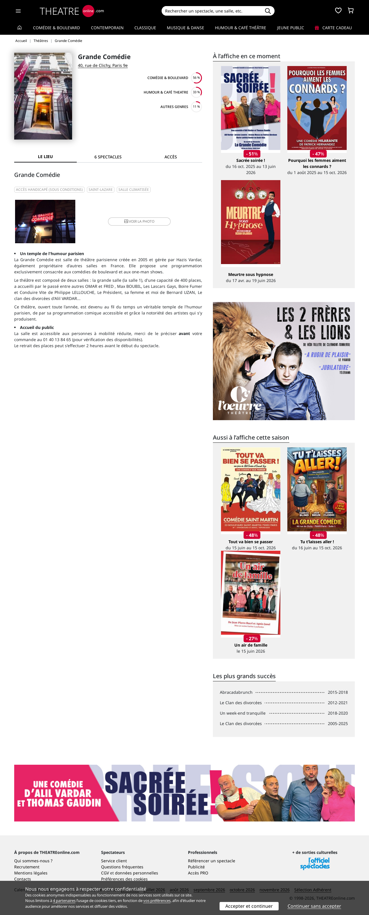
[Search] (211, 11)
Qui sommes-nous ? (33, 860)
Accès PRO (198, 873)
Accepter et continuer (249, 906)
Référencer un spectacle (211, 860)
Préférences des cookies (124, 879)
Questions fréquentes (122, 867)
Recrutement (26, 867)
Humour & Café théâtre (240, 27)
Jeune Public (290, 27)
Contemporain (107, 27)
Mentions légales (31, 873)
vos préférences (157, 900)
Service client (114, 860)
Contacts (22, 879)
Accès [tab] (171, 157)
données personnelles (136, 873)
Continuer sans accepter (314, 906)
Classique (145, 27)
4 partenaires (64, 900)
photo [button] (139, 221)
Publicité (196, 867)
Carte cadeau (333, 27)
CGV (105, 873)
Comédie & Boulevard (56, 27)
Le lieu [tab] (45, 156)
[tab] (108, 156)
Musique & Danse (185, 27)
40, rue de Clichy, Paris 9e (103, 65)
